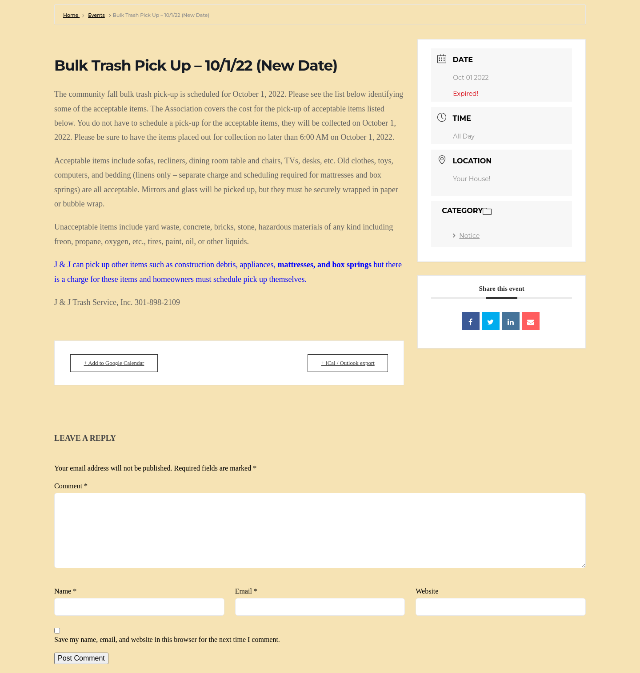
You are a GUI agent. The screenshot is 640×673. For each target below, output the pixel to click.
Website (427, 591)
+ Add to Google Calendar (116, 363)
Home (71, 15)
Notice (466, 236)
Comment (71, 486)
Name (65, 591)
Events (96, 15)
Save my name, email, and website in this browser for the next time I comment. (167, 639)
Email (246, 591)
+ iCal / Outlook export (345, 363)
